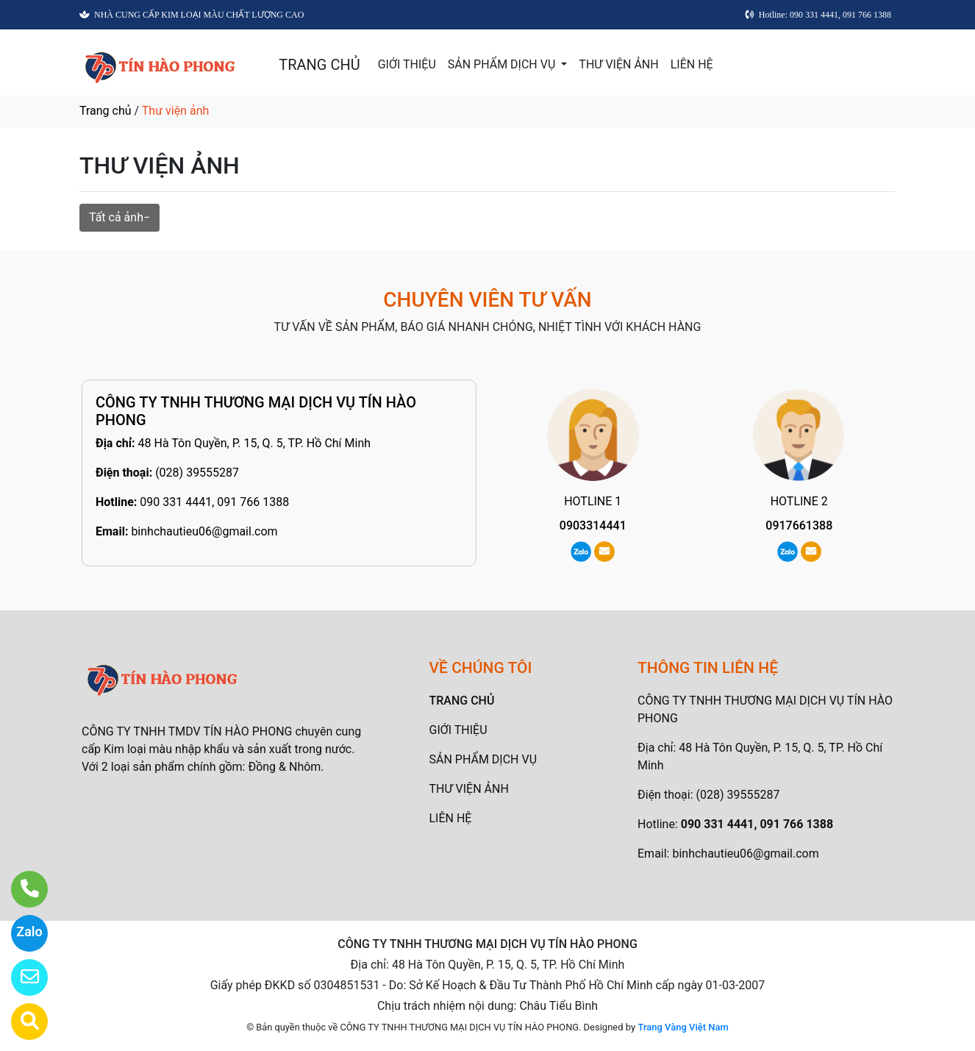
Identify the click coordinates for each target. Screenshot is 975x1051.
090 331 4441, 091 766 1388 (214, 502)
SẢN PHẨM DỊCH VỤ (503, 64)
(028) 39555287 (197, 473)
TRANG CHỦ (319, 65)
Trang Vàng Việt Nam (683, 1027)
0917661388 (798, 525)
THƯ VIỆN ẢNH (618, 64)
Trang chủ (105, 111)
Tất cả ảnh (116, 217)
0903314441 (593, 525)
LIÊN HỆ (692, 64)
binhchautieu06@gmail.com (204, 531)
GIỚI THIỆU (407, 64)
